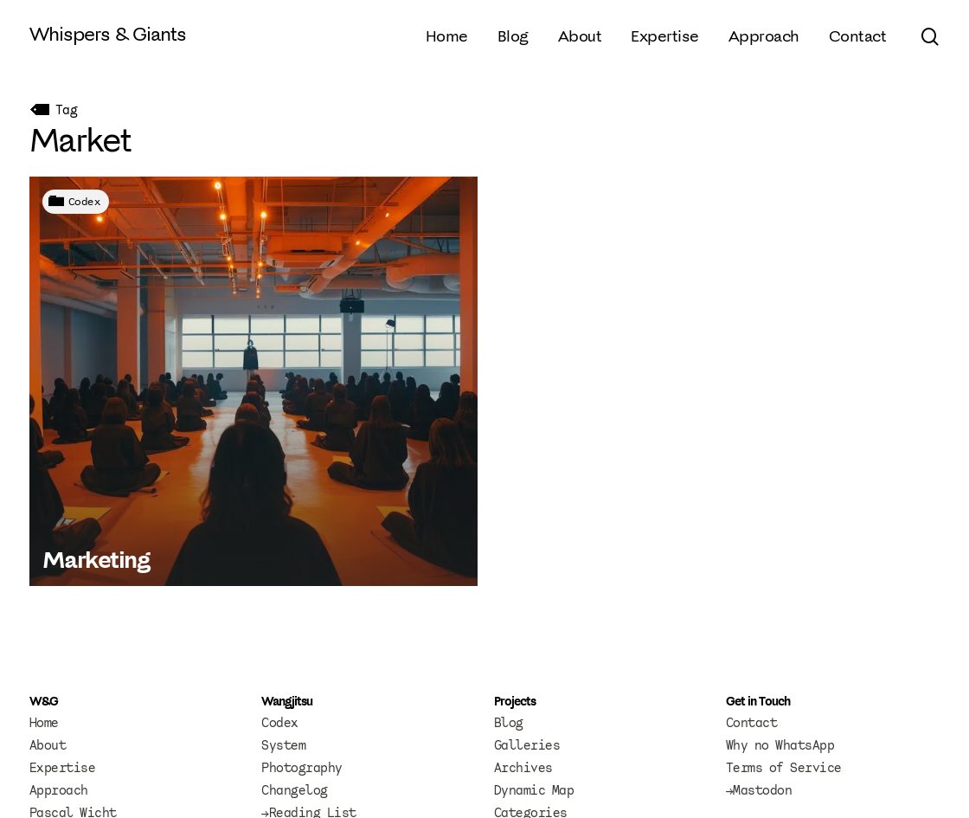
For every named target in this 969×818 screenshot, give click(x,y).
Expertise (62, 768)
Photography (302, 768)
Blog (508, 723)
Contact (752, 723)
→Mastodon (759, 790)
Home (44, 723)
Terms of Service (784, 768)
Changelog (294, 790)
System (283, 745)
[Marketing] (253, 381)
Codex (84, 201)
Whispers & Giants (107, 33)
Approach (58, 790)
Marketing (96, 559)
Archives (523, 768)
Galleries (527, 745)
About (48, 745)
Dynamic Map (534, 790)
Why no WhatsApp (780, 745)
